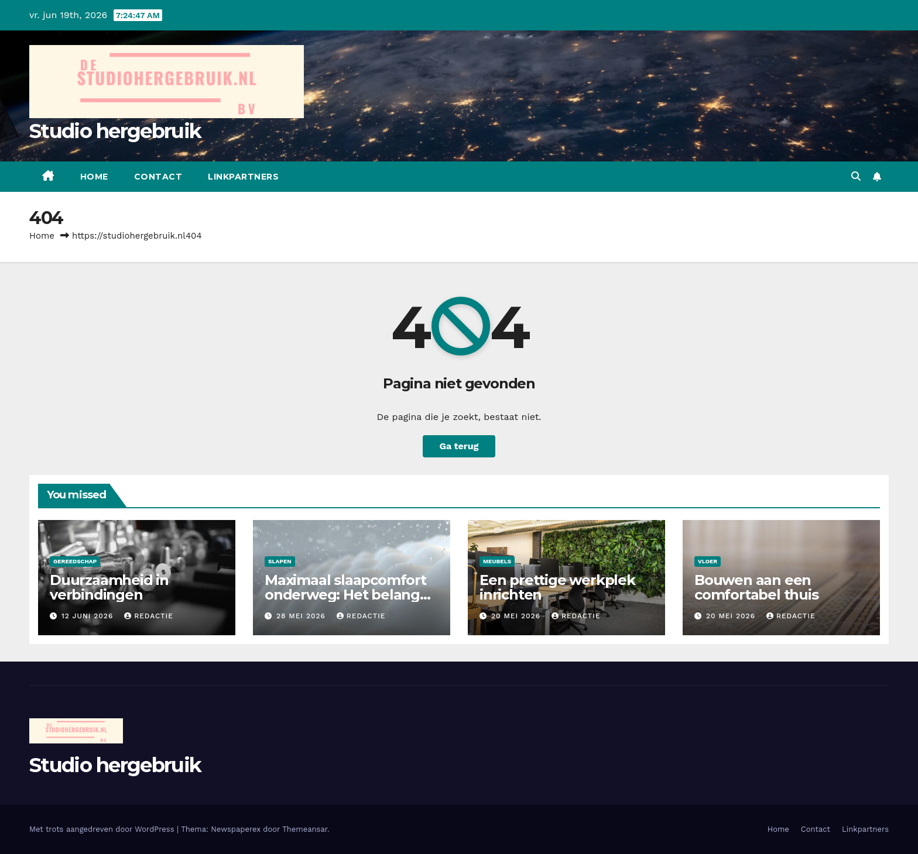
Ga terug (458, 446)
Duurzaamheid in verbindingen (109, 587)
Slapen (280, 561)
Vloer (707, 561)
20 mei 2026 (517, 616)
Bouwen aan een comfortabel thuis (756, 587)
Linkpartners (243, 176)
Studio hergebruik (115, 131)
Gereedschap (75, 561)
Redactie (148, 616)
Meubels (497, 561)
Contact (158, 176)
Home (94, 176)
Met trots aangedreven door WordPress (103, 829)
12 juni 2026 (88, 616)
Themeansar (304, 829)
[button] (856, 176)
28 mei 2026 (302, 616)
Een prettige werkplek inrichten (557, 587)
